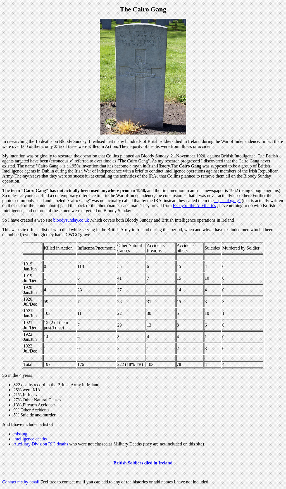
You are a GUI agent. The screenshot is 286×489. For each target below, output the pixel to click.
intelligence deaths (30, 439)
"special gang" (227, 200)
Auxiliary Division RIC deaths (40, 444)
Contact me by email (20, 482)
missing (20, 434)
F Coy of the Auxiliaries (194, 205)
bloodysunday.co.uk (70, 220)
